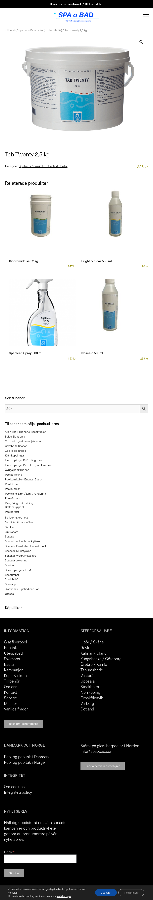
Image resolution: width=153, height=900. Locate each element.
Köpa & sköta (15, 675)
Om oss (10, 687)
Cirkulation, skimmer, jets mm (23, 441)
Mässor (10, 703)
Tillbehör (10, 30)
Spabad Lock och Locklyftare (22, 541)
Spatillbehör (12, 579)
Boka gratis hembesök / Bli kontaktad (76, 4)
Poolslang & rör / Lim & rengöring (25, 493)
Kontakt (10, 692)
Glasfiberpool (15, 642)
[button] (141, 42)
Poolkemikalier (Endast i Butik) (23, 479)
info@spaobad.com (97, 751)
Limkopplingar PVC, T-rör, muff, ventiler (28, 465)
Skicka (14, 873)
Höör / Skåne (92, 642)
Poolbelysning (13, 474)
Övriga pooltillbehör (17, 470)
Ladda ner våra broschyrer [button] (102, 766)
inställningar (63, 896)
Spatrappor (12, 584)
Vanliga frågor (16, 709)
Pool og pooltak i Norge (24, 762)
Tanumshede (91, 670)
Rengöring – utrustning (19, 503)
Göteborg (113, 659)
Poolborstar (12, 512)
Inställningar (130, 892)
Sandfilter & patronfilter (19, 522)
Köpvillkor (13, 608)
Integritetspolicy (18, 792)
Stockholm (89, 687)
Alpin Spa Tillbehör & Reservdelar (25, 432)
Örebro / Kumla (93, 664)
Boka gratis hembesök (23, 723)
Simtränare (11, 532)
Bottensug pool (14, 507)
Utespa (9, 594)
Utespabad (13, 653)
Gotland (87, 709)
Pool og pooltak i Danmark (27, 757)
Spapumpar (12, 575)
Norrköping (90, 692)
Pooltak (10, 647)
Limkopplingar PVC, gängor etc (24, 460)
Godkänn (104, 892)
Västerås (87, 675)
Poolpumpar (12, 489)
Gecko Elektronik (15, 451)
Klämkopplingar (14, 455)
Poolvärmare (12, 498)
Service (10, 698)
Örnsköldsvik (91, 698)
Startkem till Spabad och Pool (22, 589)
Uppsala (87, 681)
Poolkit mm (12, 484)
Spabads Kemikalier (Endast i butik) (40, 30)
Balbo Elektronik (15, 436)
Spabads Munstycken (18, 551)
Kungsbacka (90, 659)
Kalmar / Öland (93, 653)
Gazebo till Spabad (16, 446)
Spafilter (10, 565)
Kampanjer (13, 670)
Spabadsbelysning (16, 560)
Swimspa (12, 659)
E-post (9, 852)
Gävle (85, 647)
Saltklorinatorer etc (16, 517)
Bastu (9, 664)
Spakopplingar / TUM (18, 570)
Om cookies (14, 786)
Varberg (87, 703)
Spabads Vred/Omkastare (20, 555)
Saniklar (10, 527)
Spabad (9, 536)
